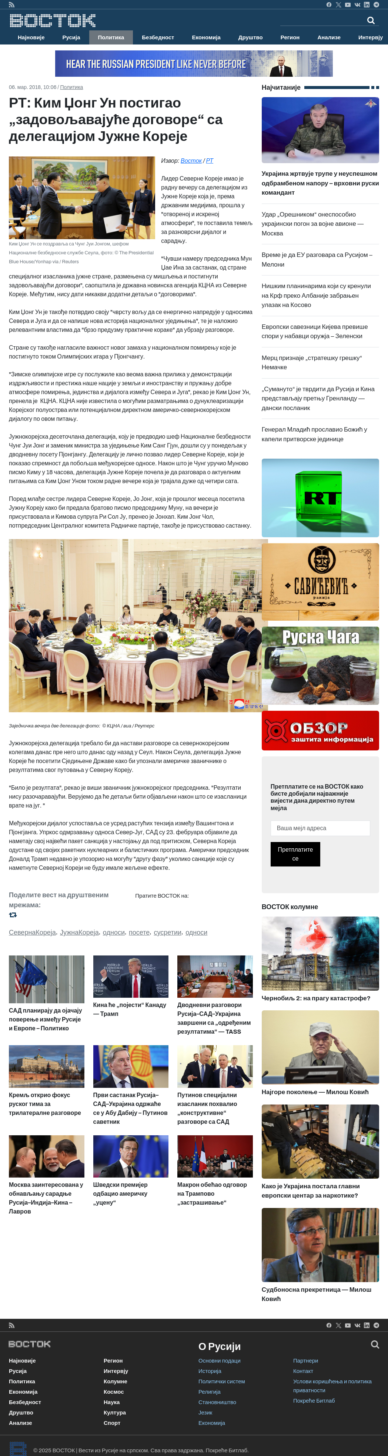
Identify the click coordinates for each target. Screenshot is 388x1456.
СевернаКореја (32, 932)
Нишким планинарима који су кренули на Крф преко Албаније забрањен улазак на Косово (316, 295)
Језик (205, 1413)
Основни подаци (219, 1361)
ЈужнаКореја (79, 932)
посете (139, 932)
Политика (111, 37)
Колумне (115, 1381)
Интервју (116, 1371)
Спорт (112, 1423)
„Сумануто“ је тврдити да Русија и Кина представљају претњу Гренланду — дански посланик (318, 399)
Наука (112, 1402)
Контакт (303, 1371)
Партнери (305, 1361)
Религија (209, 1392)
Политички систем (221, 1381)
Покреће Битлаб (314, 1401)
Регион (290, 37)
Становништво (217, 1402)
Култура (115, 1413)
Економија (206, 37)
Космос (114, 1392)
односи (114, 932)
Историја (209, 1371)
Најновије (31, 37)
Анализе (329, 37)
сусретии (167, 932)
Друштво (250, 37)
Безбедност (158, 37)
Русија (71, 37)
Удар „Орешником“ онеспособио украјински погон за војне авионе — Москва (313, 224)
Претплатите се (295, 854)
